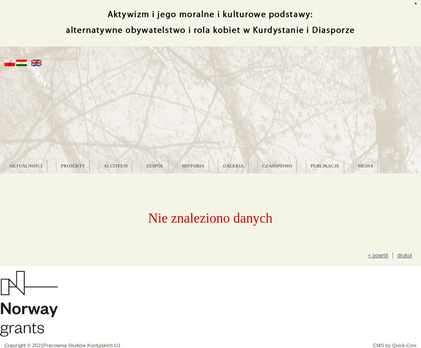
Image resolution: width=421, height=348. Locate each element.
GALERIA (233, 165)
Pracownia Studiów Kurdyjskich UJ (81, 345)
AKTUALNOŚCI (26, 165)
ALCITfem (115, 165)
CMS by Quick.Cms (395, 345)
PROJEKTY (73, 165)
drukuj (404, 255)
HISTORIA (193, 165)
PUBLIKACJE (324, 165)
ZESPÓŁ (155, 165)
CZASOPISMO (277, 165)
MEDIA (365, 165)
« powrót (378, 255)
